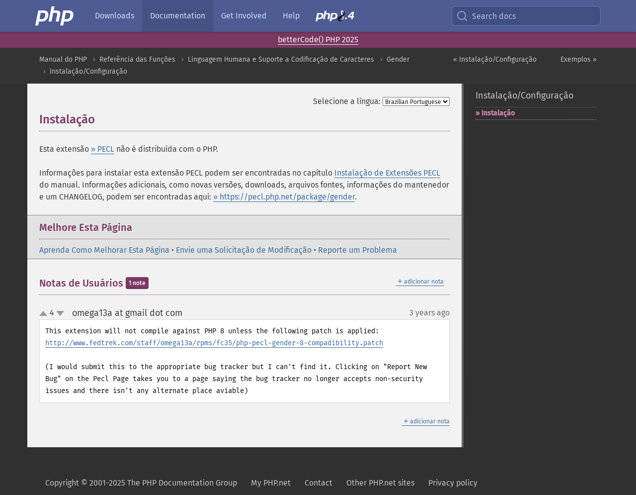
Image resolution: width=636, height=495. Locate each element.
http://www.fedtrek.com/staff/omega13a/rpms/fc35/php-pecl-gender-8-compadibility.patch (214, 343)
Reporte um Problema (357, 250)
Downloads (114, 15)
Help (291, 15)
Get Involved (244, 15)
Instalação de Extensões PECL (387, 173)
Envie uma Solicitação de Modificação (244, 250)
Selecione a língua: (347, 101)
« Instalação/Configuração (495, 59)
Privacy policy (452, 483)
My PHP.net (271, 483)
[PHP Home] (55, 16)
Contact (318, 483)
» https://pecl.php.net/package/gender (284, 196)
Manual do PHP (63, 59)
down (60, 313)
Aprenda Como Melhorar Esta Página (104, 250)
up (45, 314)
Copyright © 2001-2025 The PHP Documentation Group (141, 483)
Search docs (486, 16)
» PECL (102, 149)
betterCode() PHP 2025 (318, 39)
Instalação (498, 113)
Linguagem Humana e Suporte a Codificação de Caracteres (281, 59)
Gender (398, 59)
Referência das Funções (137, 59)
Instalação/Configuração (88, 71)
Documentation (177, 15)
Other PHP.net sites (380, 483)
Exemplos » (578, 59)
